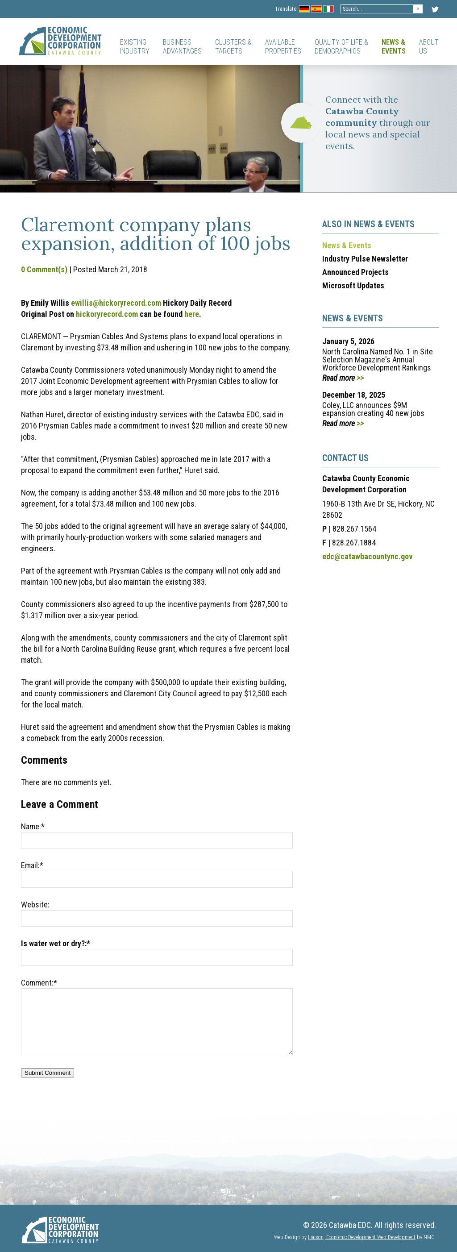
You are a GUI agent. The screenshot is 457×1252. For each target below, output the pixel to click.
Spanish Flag (317, 9)
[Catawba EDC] (60, 40)
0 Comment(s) (44, 269)
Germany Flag (304, 9)
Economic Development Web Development (370, 1237)
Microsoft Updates (353, 285)
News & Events (346, 245)
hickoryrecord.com (107, 314)
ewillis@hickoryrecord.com (116, 303)
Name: (33, 826)
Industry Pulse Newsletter (365, 258)
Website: (35, 904)
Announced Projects (355, 272)
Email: (32, 865)
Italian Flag (329, 9)
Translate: (286, 8)
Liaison (316, 1237)
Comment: (39, 982)
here (191, 314)
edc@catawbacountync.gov (367, 556)
